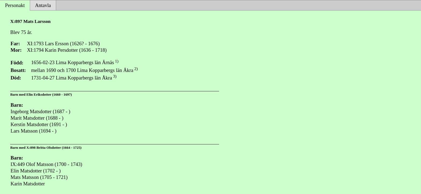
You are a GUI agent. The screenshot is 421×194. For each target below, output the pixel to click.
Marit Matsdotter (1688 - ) (36, 118)
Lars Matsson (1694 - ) (33, 131)
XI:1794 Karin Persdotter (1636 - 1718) (67, 50)
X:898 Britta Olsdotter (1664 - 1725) (53, 148)
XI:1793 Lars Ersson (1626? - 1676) (63, 43)
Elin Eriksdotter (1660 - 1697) (49, 94)
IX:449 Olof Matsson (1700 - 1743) (46, 164)
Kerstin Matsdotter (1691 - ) (38, 124)
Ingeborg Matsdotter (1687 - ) (40, 111)
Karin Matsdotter (27, 183)
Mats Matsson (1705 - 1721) (38, 177)
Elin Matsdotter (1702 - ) (35, 171)
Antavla (43, 5)
